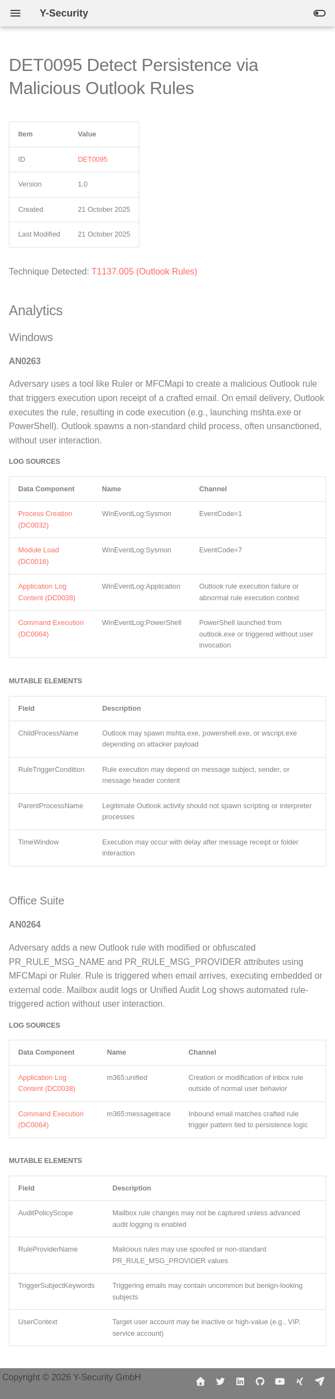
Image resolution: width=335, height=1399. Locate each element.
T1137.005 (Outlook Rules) (144, 271)
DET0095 (92, 159)
